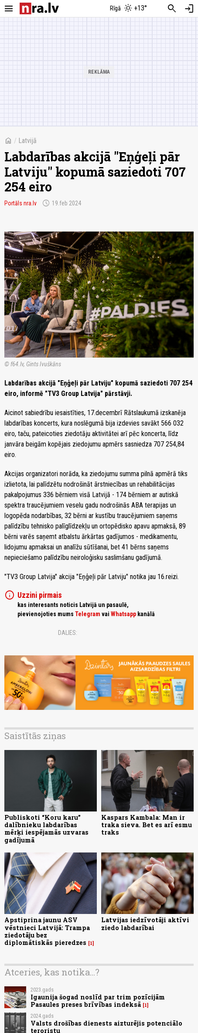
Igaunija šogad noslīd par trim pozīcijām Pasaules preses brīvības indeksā (98, 1001)
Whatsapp (123, 613)
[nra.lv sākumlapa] (39, 8)
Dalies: (67, 632)
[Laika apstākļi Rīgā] (129, 9)
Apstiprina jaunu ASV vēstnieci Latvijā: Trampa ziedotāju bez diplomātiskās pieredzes (47, 931)
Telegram (87, 613)
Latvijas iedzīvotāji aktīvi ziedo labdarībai (145, 923)
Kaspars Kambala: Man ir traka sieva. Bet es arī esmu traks (146, 825)
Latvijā (27, 140)
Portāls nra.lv (20, 203)
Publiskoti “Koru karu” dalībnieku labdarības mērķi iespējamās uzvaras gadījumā (46, 828)
